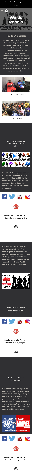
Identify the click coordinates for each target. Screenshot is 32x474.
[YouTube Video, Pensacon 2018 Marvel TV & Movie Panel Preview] (15, 299)
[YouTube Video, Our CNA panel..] (15, 132)
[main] (16, 20)
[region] (16, 4)
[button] (2, 10)
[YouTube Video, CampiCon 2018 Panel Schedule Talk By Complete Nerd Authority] (15, 367)
